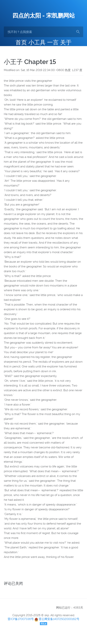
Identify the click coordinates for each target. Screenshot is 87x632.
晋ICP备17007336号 (21, 619)
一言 (53, 42)
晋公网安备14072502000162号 (59, 619)
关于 (66, 42)
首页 (21, 42)
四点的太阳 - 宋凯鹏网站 (43, 15)
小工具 (37, 42)
